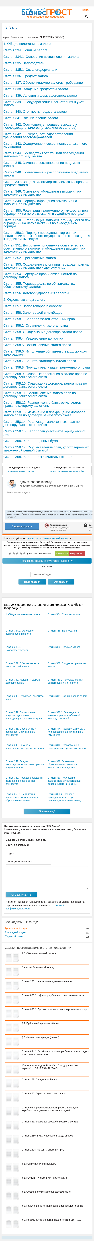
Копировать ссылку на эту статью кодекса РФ (47, 561)
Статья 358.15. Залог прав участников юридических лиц (44, 432)
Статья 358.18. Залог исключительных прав (37, 457)
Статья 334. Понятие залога (25, 50)
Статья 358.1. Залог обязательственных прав (39, 319)
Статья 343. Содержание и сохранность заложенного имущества (45, 145)
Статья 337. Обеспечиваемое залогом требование (43, 82)
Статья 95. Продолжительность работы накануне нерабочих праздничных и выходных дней (50, 1109)
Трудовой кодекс (14, 936)
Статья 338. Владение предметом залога (35, 89)
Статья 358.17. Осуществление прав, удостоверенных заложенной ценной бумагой (46, 448)
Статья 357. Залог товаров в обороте (32, 306)
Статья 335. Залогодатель (23, 63)
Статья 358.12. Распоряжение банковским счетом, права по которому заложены (42, 404)
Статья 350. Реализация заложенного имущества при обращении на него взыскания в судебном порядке (45, 212)
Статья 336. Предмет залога (25, 76)
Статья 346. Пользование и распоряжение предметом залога (45, 173)
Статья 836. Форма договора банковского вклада (50, 1121)
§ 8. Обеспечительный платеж (39, 953)
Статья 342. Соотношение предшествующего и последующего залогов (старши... (25, 715)
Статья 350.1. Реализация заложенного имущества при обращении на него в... (22, 797)
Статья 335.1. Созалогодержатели (30, 70)
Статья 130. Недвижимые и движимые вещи (47, 981)
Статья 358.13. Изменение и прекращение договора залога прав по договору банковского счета (44, 413)
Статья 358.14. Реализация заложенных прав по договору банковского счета (41, 423)
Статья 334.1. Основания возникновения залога (41, 57)
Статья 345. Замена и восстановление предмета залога (41, 164)
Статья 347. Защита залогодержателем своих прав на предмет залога (45, 183)
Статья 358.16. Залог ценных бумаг (31, 441)
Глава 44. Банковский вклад (38, 967)
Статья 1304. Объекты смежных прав (43, 1149)
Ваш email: (47, 566)
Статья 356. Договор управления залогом (36, 293)
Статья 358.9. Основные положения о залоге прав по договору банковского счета (45, 375)
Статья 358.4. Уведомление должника (33, 338)
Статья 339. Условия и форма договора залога (40, 95)
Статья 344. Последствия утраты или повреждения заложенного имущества (43, 154)
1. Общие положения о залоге (27, 44)
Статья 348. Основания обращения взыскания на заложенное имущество (42, 192)
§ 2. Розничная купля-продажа (39, 1163)
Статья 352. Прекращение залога (29, 258)
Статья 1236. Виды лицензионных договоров (47, 1135)
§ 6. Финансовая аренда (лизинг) (40, 1037)
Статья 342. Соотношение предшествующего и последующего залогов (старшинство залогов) (40, 126)
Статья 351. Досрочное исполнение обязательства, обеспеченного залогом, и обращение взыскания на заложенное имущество (44, 248)
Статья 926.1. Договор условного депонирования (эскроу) (55, 1009)
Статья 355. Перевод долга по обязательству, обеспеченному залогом (39, 285)
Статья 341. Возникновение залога (30, 118)
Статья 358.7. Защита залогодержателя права (39, 361)
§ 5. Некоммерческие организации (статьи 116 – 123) (52, 1219)
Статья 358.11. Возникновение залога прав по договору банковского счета (39, 394)
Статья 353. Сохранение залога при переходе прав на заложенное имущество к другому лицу (46, 266)
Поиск (84, 16)
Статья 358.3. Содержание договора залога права (42, 332)
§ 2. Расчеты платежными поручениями (44, 1177)
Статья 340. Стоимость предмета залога (35, 111)
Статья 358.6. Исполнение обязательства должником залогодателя (45, 352)
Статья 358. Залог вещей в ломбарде (32, 312)
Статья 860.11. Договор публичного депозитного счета (53, 995)
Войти (84, 10)
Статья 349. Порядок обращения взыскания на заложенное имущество (40, 202)
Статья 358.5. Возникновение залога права (37, 345)
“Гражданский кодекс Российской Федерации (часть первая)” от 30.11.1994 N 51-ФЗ (51, 1067)
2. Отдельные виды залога (24, 300)
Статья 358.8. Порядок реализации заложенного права (46, 367)
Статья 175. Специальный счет (39, 1079)
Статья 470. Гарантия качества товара (43, 1093)
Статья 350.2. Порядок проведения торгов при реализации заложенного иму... (65, 797)
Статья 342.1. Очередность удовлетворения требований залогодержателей (38, 135)
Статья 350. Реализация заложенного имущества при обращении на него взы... (64, 780)
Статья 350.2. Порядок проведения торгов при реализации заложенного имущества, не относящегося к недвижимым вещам (46, 236)
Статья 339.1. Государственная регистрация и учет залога (43, 103)
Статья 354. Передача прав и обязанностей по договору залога (40, 275)
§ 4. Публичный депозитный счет (40, 1023)
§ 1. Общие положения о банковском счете (46, 1191)
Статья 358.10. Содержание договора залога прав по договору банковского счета (45, 385)
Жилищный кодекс (15, 932)
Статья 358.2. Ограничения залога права (35, 325)
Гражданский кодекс (16, 928)
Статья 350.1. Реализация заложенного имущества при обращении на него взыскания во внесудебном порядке (47, 223)
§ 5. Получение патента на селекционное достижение (52, 1205)
